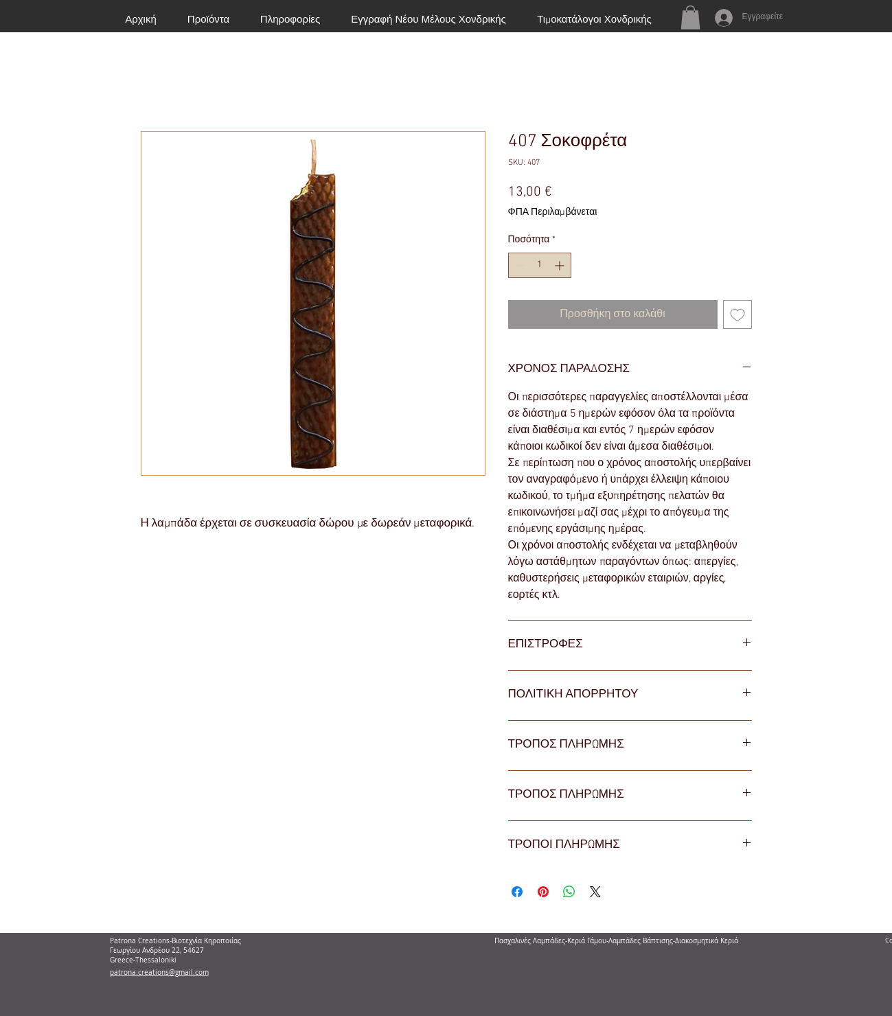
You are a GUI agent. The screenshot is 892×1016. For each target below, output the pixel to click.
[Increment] (560, 265)
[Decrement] (518, 265)
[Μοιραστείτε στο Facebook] (517, 892)
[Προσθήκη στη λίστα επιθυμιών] (737, 314)
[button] (690, 17)
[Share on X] (595, 892)
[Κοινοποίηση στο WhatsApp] (569, 892)
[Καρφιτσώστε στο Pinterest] (543, 892)
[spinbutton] (539, 265)
